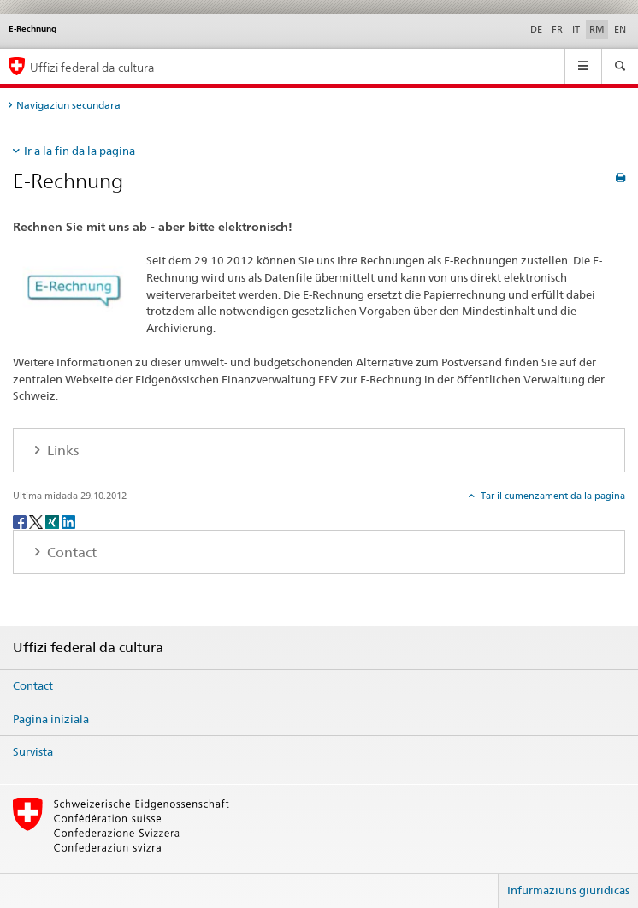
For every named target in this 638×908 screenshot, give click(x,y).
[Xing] (53, 520)
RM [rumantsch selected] (597, 29)
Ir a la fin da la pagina (79, 150)
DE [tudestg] (536, 29)
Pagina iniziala (51, 719)
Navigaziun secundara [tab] (68, 104)
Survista (33, 751)
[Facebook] (21, 520)
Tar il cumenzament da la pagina (551, 495)
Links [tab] (61, 450)
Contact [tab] (70, 552)
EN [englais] (620, 29)
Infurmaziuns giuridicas (568, 890)
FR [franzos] (557, 29)
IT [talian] (576, 29)
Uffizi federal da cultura (92, 67)
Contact (33, 685)
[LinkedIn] (68, 520)
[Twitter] (37, 520)
